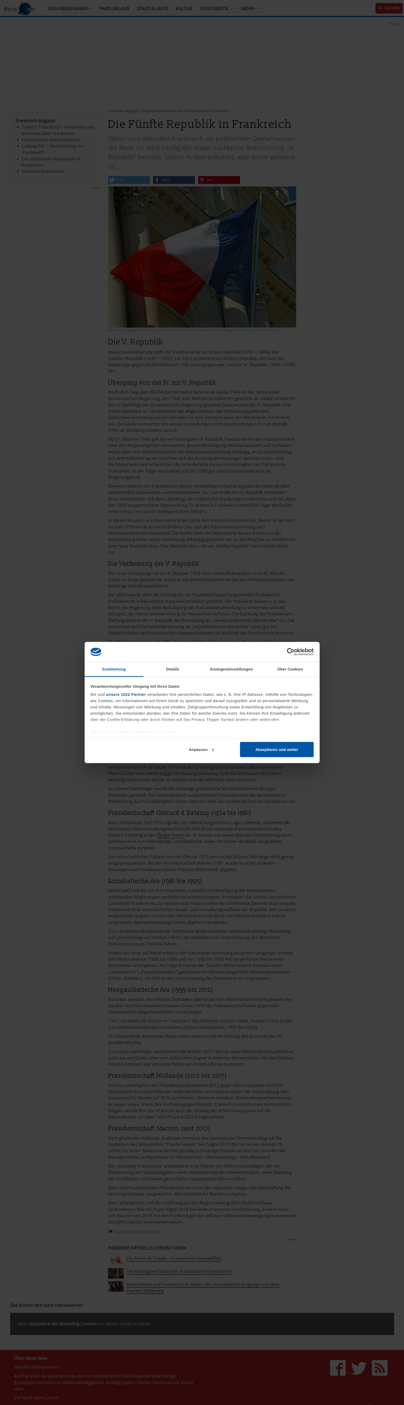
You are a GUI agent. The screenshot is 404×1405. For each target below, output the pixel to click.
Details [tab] (172, 669)
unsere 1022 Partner (126, 694)
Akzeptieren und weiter (276, 749)
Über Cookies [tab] (290, 669)
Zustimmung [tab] (114, 669)
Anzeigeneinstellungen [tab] (231, 669)
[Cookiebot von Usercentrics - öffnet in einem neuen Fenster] (291, 652)
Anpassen (201, 749)
